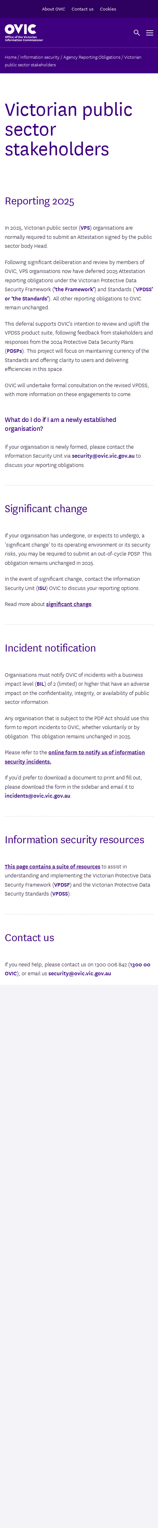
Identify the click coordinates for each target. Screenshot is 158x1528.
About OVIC (53, 8)
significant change (68, 604)
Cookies (108, 8)
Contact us (83, 8)
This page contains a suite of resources (52, 866)
